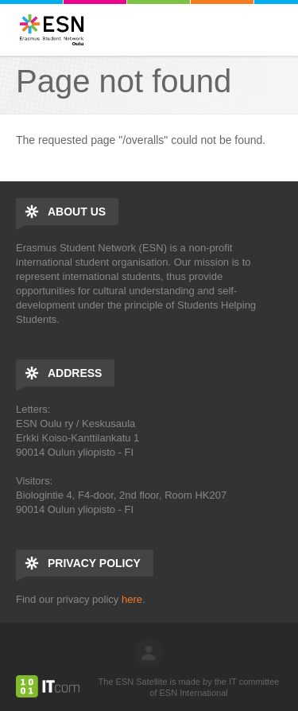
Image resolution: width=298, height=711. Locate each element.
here (132, 599)
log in (148, 653)
